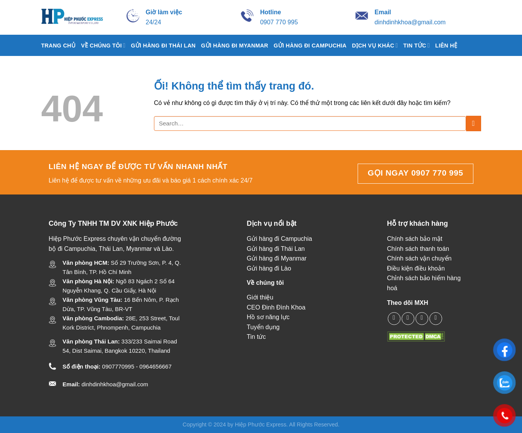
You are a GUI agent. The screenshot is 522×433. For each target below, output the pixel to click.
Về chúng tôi (103, 45)
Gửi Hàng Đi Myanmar (234, 45)
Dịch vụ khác (375, 45)
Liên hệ (446, 45)
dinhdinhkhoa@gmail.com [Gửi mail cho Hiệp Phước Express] (410, 22)
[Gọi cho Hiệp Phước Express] (270, 12)
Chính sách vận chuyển (419, 258)
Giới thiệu (260, 297)
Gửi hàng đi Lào (269, 268)
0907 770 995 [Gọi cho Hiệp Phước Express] (279, 22)
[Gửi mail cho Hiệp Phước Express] (383, 12)
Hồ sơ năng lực (268, 317)
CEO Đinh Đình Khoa (276, 307)
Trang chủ (58, 45)
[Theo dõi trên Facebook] (394, 318)
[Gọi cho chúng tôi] (422, 318)
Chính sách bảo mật (414, 238)
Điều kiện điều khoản (416, 268)
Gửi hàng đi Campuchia (310, 45)
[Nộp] (473, 123)
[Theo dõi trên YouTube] (435, 318)
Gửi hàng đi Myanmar (277, 258)
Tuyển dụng (263, 327)
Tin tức (416, 45)
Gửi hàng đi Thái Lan (163, 45)
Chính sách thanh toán (418, 248)
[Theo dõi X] (408, 318)
